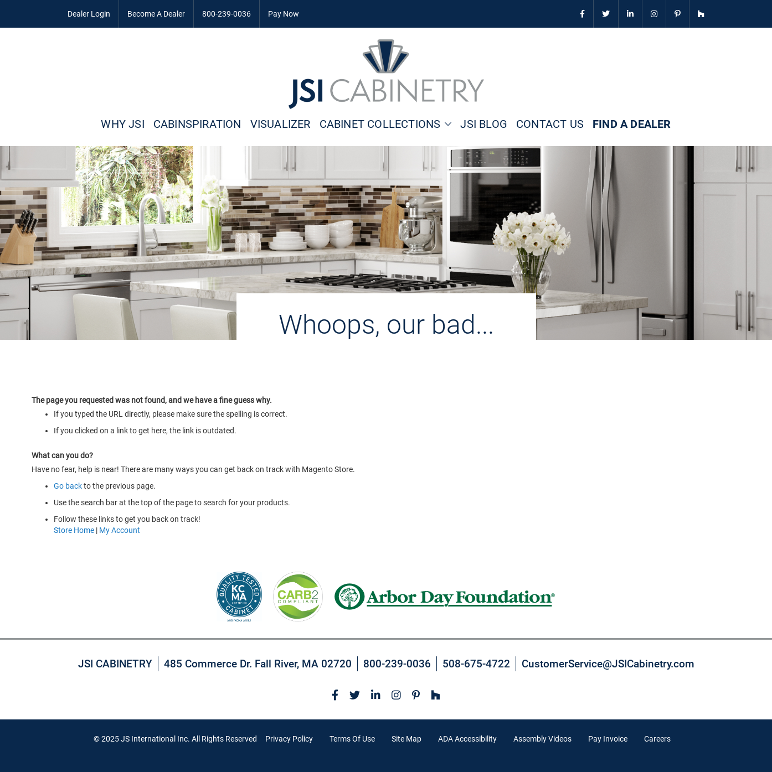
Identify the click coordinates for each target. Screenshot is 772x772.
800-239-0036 (226, 13)
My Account (119, 530)
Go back (68, 485)
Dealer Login (89, 13)
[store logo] (386, 74)
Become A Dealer (156, 13)
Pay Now (283, 13)
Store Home (74, 530)
